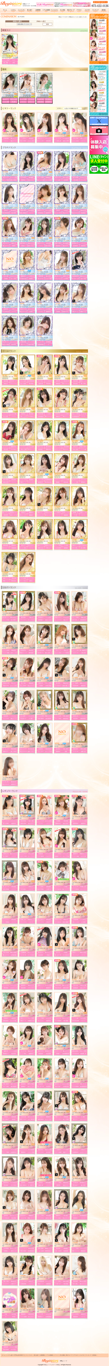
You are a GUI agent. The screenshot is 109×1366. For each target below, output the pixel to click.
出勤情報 (42, 1355)
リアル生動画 (49, 1355)
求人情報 (62, 1355)
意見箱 (94, 1355)
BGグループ (69, 1355)
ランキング (88, 1355)
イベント (56, 1355)
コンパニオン (29, 1355)
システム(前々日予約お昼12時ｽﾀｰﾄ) (16, 1355)
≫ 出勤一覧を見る (103, 62)
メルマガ (82, 1355)
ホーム (3, 1355)
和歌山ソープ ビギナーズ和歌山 (52, 1364)
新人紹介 (36, 1355)
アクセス (76, 1355)
